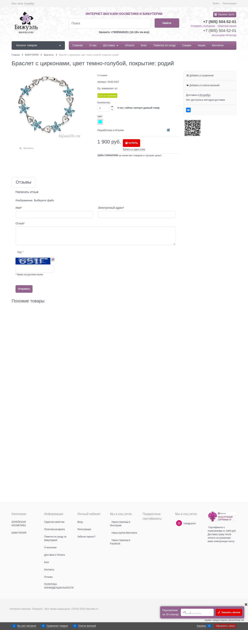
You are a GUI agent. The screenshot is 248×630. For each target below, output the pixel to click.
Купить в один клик (134, 149)
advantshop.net (236, 620)
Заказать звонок (230, 612)
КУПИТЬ (133, 143)
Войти (216, 3)
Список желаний (87, 625)
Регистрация (229, 3)
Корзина (201, 625)
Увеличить (28, 148)
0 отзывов (102, 75)
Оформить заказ (225, 626)
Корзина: (226, 14)
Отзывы (23, 182)
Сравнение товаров (57, 625)
